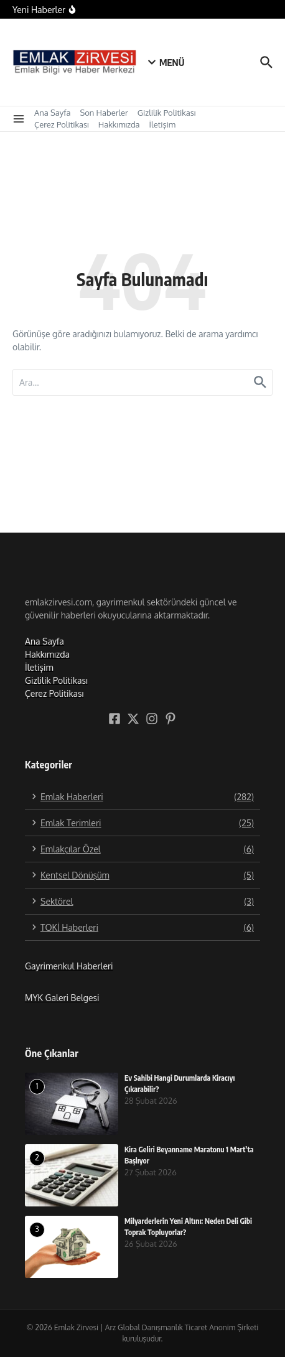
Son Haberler (104, 113)
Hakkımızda (119, 124)
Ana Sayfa (52, 113)
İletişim (162, 124)
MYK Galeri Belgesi (62, 997)
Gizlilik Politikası (167, 113)
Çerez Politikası (61, 124)
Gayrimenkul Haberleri (69, 966)
